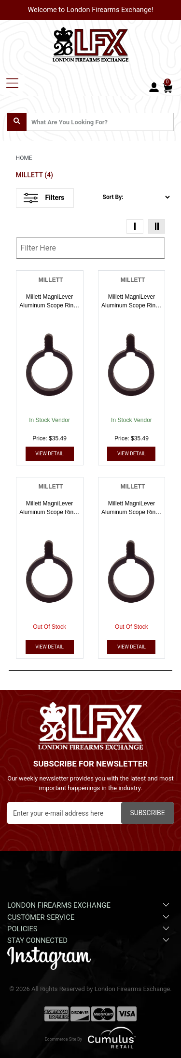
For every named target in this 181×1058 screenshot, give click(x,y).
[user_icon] (154, 87)
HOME (24, 158)
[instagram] (49, 957)
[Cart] (167, 87)
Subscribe (147, 813)
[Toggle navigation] (12, 83)
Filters (44, 198)
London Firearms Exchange (89, 905)
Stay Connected (89, 940)
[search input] (90, 122)
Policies (89, 928)
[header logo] (91, 42)
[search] (17, 122)
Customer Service (89, 917)
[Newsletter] (90, 813)
